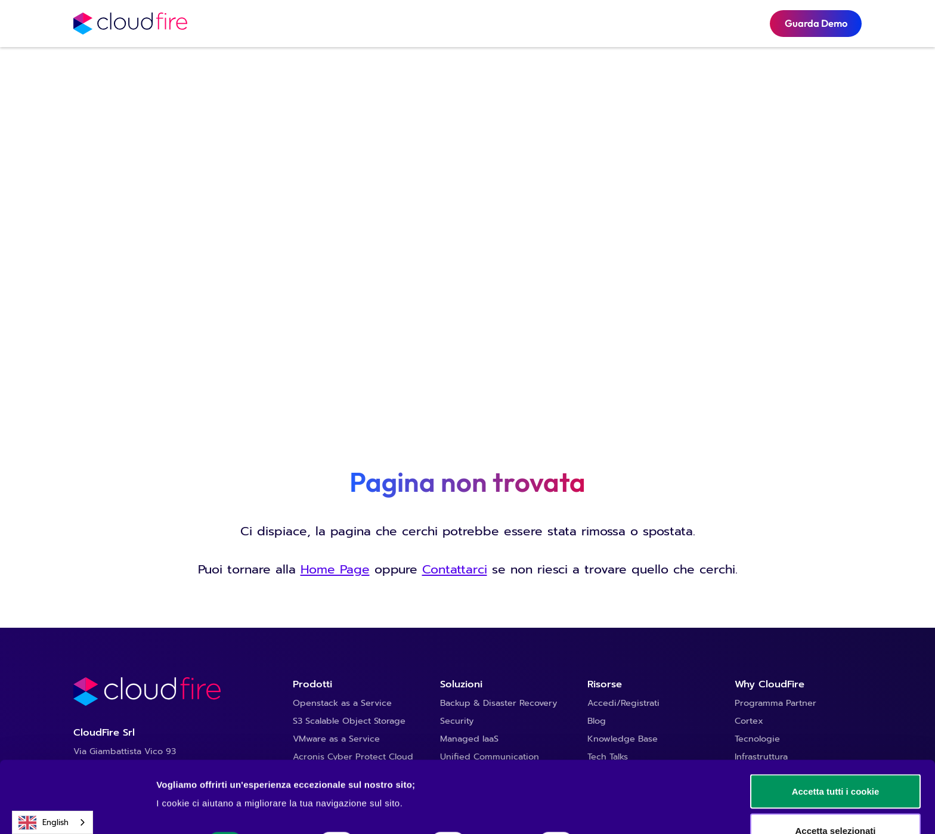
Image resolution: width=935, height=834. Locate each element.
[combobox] (52, 822)
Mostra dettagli (627, 775)
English (43, 823)
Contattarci (454, 569)
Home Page (335, 569)
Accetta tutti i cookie (836, 724)
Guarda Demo (816, 23)
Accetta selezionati (835, 763)
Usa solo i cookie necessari (835, 802)
